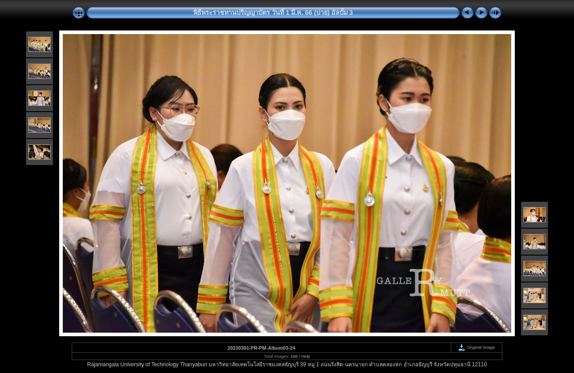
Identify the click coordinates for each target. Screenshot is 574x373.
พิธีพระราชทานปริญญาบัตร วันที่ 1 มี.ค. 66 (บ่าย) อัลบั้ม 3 (273, 12)
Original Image (476, 347)
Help (305, 356)
